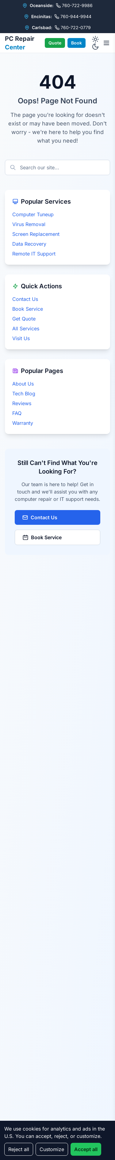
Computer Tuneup (33, 214)
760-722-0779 (73, 27)
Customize (52, 1149)
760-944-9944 (72, 16)
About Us (23, 384)
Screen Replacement (35, 234)
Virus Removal (28, 224)
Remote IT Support (34, 254)
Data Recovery (29, 244)
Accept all (86, 1149)
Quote (54, 42)
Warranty (22, 423)
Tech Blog (23, 393)
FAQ (16, 413)
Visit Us (21, 338)
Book (76, 42)
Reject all (18, 1149)
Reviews (21, 403)
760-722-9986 (74, 5)
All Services (25, 328)
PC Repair (19, 43)
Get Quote (24, 319)
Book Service (27, 309)
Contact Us (25, 299)
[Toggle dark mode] (95, 43)
